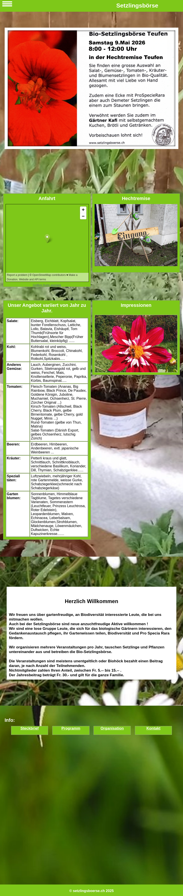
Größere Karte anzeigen (47, 285)
